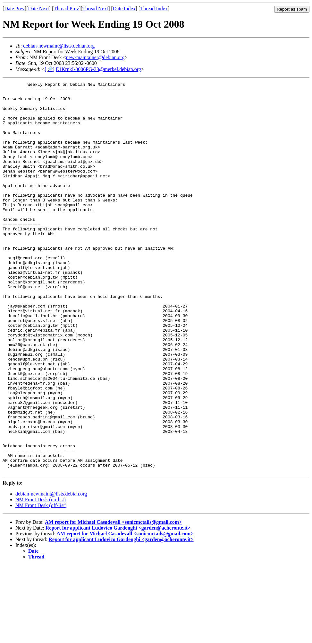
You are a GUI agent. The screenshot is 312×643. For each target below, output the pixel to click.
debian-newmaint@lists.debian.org (59, 46)
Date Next (38, 8)
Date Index (124, 8)
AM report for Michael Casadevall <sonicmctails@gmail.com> (113, 600)
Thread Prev (66, 8)
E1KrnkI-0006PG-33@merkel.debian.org (98, 69)
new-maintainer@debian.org (95, 57)
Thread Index (154, 8)
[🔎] (50, 69)
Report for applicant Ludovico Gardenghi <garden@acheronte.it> (118, 606)
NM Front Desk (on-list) (40, 577)
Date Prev (14, 8)
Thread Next (95, 8)
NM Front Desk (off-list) (40, 583)
